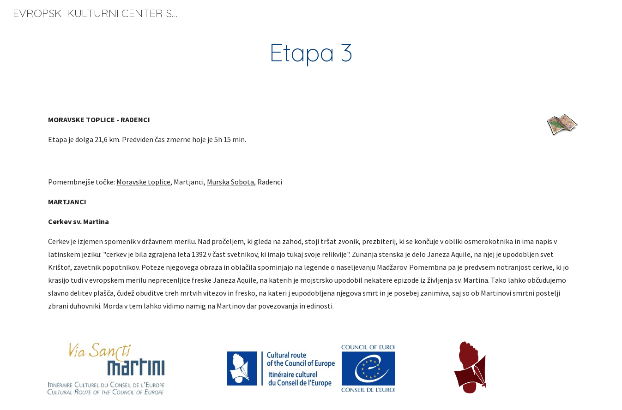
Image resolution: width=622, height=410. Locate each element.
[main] (311, 52)
